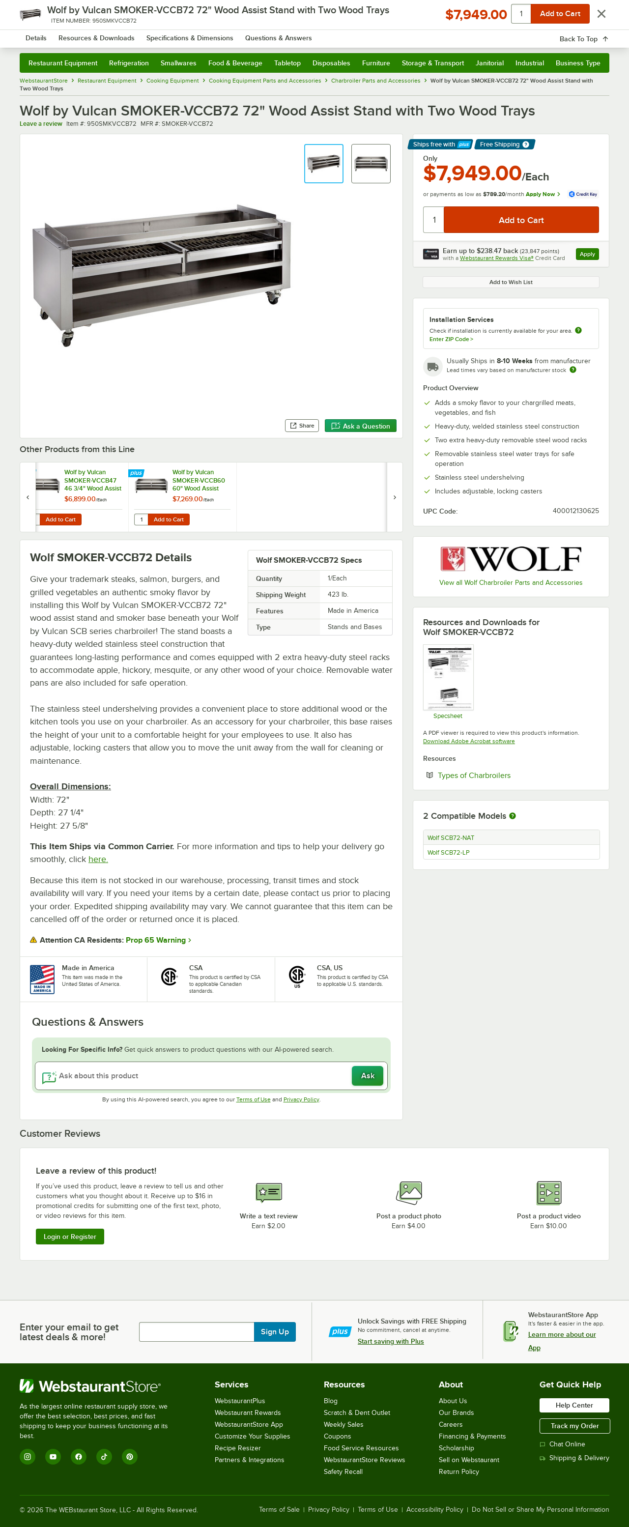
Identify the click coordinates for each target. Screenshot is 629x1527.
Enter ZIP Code (451, 339)
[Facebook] (78, 1457)
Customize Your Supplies (252, 1436)
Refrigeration (129, 63)
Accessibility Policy (434, 1509)
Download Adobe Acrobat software (469, 741)
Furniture (376, 63)
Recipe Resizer (238, 1448)
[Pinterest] (130, 1457)
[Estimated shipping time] (573, 369)
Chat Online (562, 1444)
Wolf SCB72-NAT (451, 838)
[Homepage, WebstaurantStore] (102, 34)
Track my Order (575, 1426)
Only (430, 158)
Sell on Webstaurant (469, 1460)
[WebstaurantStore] (100, 1386)
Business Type (578, 63)
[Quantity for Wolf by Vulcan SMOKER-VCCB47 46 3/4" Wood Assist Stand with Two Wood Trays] (33, 519)
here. (98, 859)
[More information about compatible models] (512, 816)
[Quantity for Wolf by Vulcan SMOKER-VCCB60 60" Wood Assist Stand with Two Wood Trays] (141, 519)
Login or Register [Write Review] (70, 1236)
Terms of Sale (279, 1509)
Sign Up (275, 1331)
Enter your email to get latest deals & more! (69, 1332)
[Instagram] (27, 1457)
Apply (589, 255)
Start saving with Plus (391, 1341)
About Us (453, 1401)
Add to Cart (61, 519)
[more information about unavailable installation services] (578, 331)
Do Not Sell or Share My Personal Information (540, 1509)
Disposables (331, 63)
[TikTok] (104, 1457)
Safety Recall (343, 1471)
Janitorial (490, 63)
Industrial (529, 63)
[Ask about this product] (211, 1076)
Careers (451, 1424)
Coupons (337, 1436)
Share (301, 426)
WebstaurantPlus (240, 1401)
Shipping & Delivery (574, 1458)
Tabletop (287, 63)
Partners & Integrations (250, 1460)
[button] (323, 163)
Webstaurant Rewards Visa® (497, 258)
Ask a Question (360, 426)
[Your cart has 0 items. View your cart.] (594, 34)
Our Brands (456, 1412)
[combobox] (301, 34)
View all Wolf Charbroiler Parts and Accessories (511, 582)
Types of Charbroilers (504, 775)
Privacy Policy (301, 1099)
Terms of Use (253, 1099)
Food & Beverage (235, 63)
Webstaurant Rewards (248, 1412)
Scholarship (456, 1448)
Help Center (574, 1405)
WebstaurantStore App (249, 1424)
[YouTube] (53, 1457)
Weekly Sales (344, 1424)
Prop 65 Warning (156, 940)
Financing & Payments (472, 1436)
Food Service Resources (361, 1448)
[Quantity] (434, 219)
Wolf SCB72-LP (449, 852)
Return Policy (459, 1471)
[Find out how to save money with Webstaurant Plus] (29, 473)
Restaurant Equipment (63, 63)
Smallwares (179, 63)
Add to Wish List (511, 282)
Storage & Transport (433, 63)
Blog (331, 1401)
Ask (367, 1075)
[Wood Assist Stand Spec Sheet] (448, 681)
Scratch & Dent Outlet (357, 1412)
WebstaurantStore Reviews (364, 1460)
